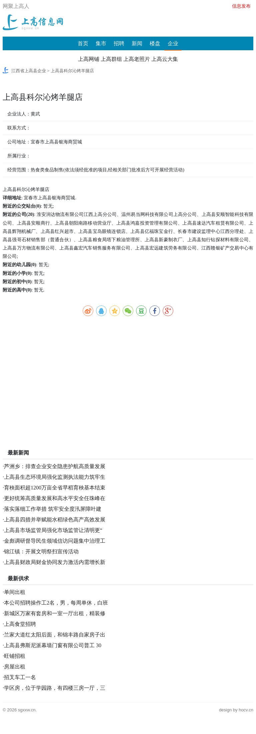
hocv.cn (246, 709)
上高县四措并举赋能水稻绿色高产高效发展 (54, 519)
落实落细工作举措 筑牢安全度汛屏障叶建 (52, 509)
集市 (101, 43)
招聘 (119, 43)
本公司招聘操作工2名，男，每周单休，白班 (56, 603)
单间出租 (14, 592)
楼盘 (155, 43)
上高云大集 (164, 59)
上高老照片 (136, 59)
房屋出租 (14, 666)
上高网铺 (88, 59)
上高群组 (111, 59)
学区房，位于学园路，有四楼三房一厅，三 (54, 688)
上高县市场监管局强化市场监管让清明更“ (53, 530)
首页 (83, 43)
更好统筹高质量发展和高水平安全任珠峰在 (54, 498)
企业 (173, 43)
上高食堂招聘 (20, 624)
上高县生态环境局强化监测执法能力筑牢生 (54, 477)
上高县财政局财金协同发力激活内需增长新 (54, 562)
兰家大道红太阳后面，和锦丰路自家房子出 (54, 635)
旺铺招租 (14, 656)
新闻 (137, 43)
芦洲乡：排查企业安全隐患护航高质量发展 (54, 466)
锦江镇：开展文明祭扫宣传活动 (41, 551)
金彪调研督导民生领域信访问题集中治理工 (54, 541)
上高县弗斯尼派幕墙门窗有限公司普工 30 (52, 645)
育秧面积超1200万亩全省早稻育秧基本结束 (54, 487)
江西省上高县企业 (28, 70)
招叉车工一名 (20, 677)
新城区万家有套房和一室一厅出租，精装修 (54, 613)
